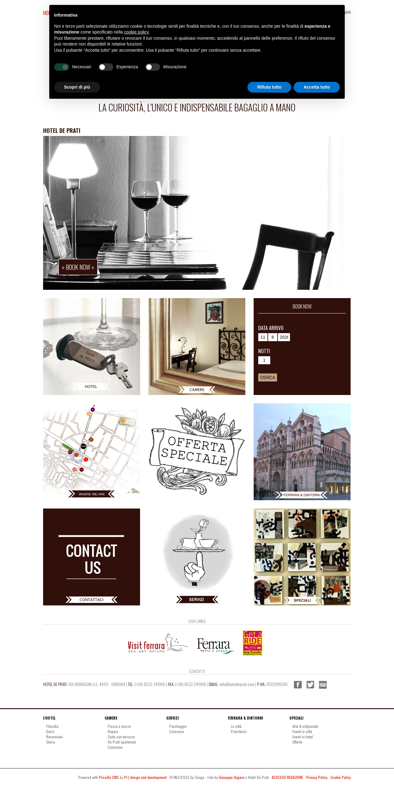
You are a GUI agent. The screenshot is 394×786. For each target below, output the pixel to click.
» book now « (78, 267)
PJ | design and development (145, 777)
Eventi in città (302, 731)
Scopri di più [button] (77, 87)
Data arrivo (270, 328)
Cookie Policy (341, 777)
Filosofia (52, 726)
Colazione (115, 747)
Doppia (113, 731)
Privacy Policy (317, 777)
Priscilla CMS (109, 777)
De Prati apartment (122, 741)
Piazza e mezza (119, 726)
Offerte (297, 741)
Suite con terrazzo (121, 736)
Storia (50, 741)
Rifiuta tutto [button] (269, 87)
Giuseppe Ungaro (231, 777)
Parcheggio (178, 726)
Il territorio (239, 731)
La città (236, 726)
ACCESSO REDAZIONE (287, 777)
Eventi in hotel (302, 736)
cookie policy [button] (136, 32)
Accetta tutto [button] (317, 87)
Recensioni (54, 736)
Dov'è (50, 731)
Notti (264, 351)
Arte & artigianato (305, 726)
